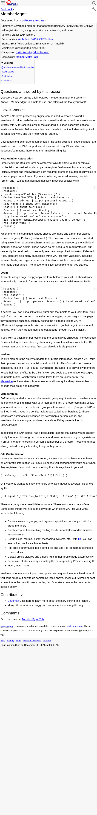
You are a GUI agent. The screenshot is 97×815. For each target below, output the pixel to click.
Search (47, 639)
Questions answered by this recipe (17, 67)
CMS (19, 52)
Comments (6, 80)
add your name (75, 625)
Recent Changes (32, 639)
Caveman (13, 599)
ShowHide (7, 381)
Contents (8, 63)
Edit (3, 639)
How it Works (7, 72)
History (10, 639)
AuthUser (23, 39)
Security (27, 52)
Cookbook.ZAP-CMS (32, 20)
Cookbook (7, 9)
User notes (7, 625)
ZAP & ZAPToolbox (42, 39)
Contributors (7, 76)
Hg (80, 537)
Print (18, 639)
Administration (41, 52)
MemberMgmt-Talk (27, 56)
